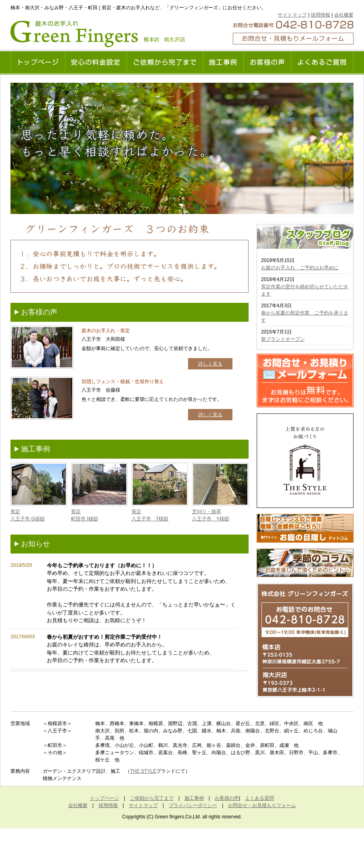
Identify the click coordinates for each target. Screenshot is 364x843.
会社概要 (344, 15)
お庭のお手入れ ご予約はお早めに (300, 268)
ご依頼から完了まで (152, 798)
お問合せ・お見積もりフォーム (262, 805)
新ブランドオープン (283, 339)
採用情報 (320, 15)
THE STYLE (143, 771)
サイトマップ (292, 15)
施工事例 (194, 798)
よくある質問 (259, 798)
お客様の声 (227, 798)
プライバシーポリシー (193, 805)
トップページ (104, 798)
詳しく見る (210, 364)
